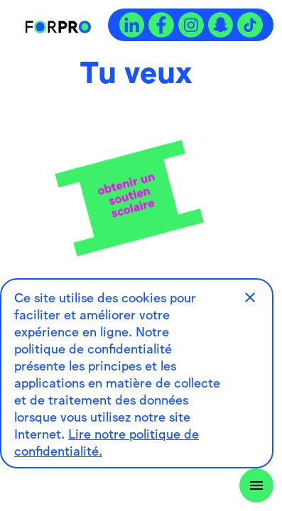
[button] (250, 297)
